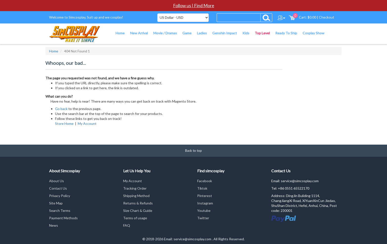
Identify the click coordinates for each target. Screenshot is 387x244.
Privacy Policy (59, 196)
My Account (87, 123)
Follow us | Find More (193, 5)
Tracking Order (135, 188)
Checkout (326, 17)
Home (53, 51)
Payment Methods (63, 218)
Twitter (203, 218)
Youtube (204, 210)
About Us (56, 181)
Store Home (64, 123)
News (53, 225)
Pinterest (204, 196)
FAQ (126, 225)
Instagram (205, 203)
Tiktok (202, 188)
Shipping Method (136, 196)
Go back (61, 109)
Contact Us (58, 188)
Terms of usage (135, 218)
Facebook (204, 181)
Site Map (56, 203)
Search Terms (59, 210)
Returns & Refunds (138, 203)
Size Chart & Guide (137, 210)
